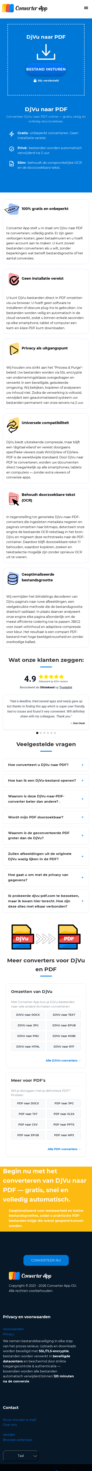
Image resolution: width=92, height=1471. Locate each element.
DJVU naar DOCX (28, 1014)
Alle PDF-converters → (64, 1149)
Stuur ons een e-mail (19, 1420)
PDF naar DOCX (28, 1103)
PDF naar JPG (64, 1103)
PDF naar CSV (28, 1124)
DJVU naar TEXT (64, 1014)
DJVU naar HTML (28, 1046)
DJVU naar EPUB (64, 1025)
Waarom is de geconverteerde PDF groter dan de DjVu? (39, 835)
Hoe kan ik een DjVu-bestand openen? (42, 780)
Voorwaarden (13, 1329)
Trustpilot (65, 687)
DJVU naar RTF (64, 1046)
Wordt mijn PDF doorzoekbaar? (35, 817)
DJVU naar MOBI (64, 1036)
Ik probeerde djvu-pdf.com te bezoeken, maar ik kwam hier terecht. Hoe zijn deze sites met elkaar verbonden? (43, 901)
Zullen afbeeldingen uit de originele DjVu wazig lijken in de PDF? (40, 856)
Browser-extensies (17, 1440)
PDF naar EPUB (28, 1135)
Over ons (10, 1425)
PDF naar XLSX (64, 1114)
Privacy (8, 1334)
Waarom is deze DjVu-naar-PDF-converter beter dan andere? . (36, 798)
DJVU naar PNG (28, 1036)
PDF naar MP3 (64, 1135)
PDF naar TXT (28, 1114)
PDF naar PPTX (63, 1124)
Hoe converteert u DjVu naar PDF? (38, 765)
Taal (21, 1456)
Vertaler (9, 1435)
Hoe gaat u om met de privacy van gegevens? (38, 877)
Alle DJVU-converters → (63, 1060)
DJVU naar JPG (28, 1025)
